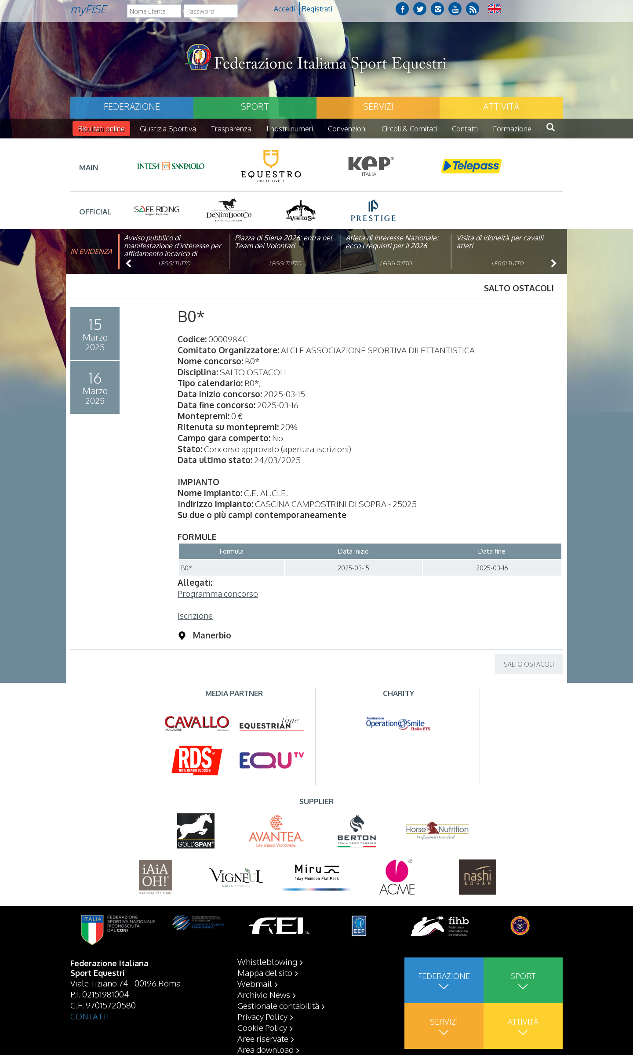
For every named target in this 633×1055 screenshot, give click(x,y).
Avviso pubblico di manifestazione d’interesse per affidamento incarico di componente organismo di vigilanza (172, 253)
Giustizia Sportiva (168, 128)
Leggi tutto (174, 263)
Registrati (317, 8)
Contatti (465, 128)
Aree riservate (262, 1038)
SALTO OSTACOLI (529, 664)
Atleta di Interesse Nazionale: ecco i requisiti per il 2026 (392, 241)
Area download (265, 1049)
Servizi (378, 106)
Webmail (254, 983)
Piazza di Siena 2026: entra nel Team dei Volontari (283, 241)
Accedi (284, 8)
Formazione (512, 128)
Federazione (132, 106)
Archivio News (263, 994)
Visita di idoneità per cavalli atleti (499, 241)
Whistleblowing (267, 961)
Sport (255, 106)
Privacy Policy (262, 1016)
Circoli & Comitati (409, 128)
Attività (501, 106)
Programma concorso (218, 593)
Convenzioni (347, 128)
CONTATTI (89, 1016)
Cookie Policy (262, 1027)
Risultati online (101, 128)
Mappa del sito (264, 972)
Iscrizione (195, 615)
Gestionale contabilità (278, 1005)
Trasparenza (231, 128)
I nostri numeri (289, 128)
